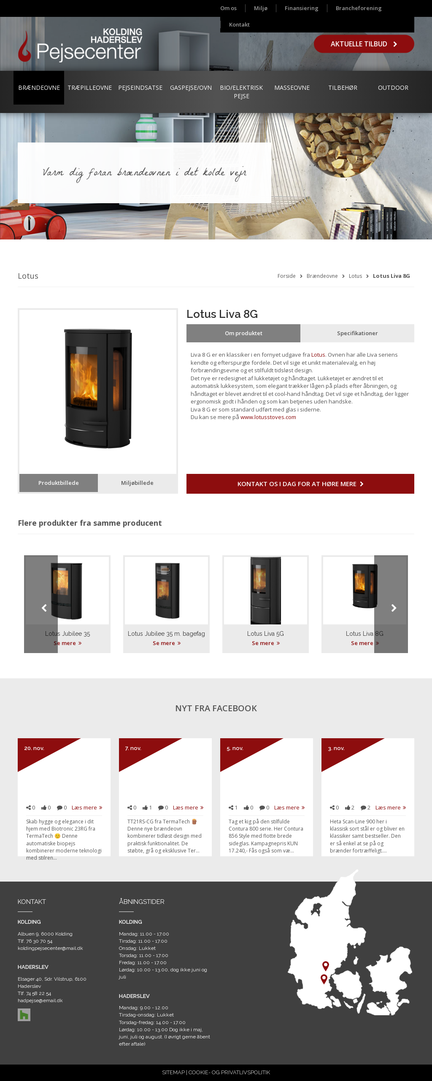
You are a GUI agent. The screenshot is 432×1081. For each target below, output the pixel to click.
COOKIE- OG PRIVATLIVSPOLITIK (229, 1072)
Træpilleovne (90, 87)
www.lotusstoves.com (268, 417)
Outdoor (393, 87)
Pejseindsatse (140, 87)
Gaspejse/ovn (191, 87)
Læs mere (87, 807)
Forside (287, 276)
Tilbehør (342, 87)
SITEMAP (173, 1072)
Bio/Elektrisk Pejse (241, 91)
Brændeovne (39, 87)
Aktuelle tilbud (364, 43)
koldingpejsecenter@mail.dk (50, 948)
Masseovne (292, 87)
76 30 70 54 (39, 941)
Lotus (355, 276)
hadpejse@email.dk (40, 1000)
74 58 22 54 (38, 993)
